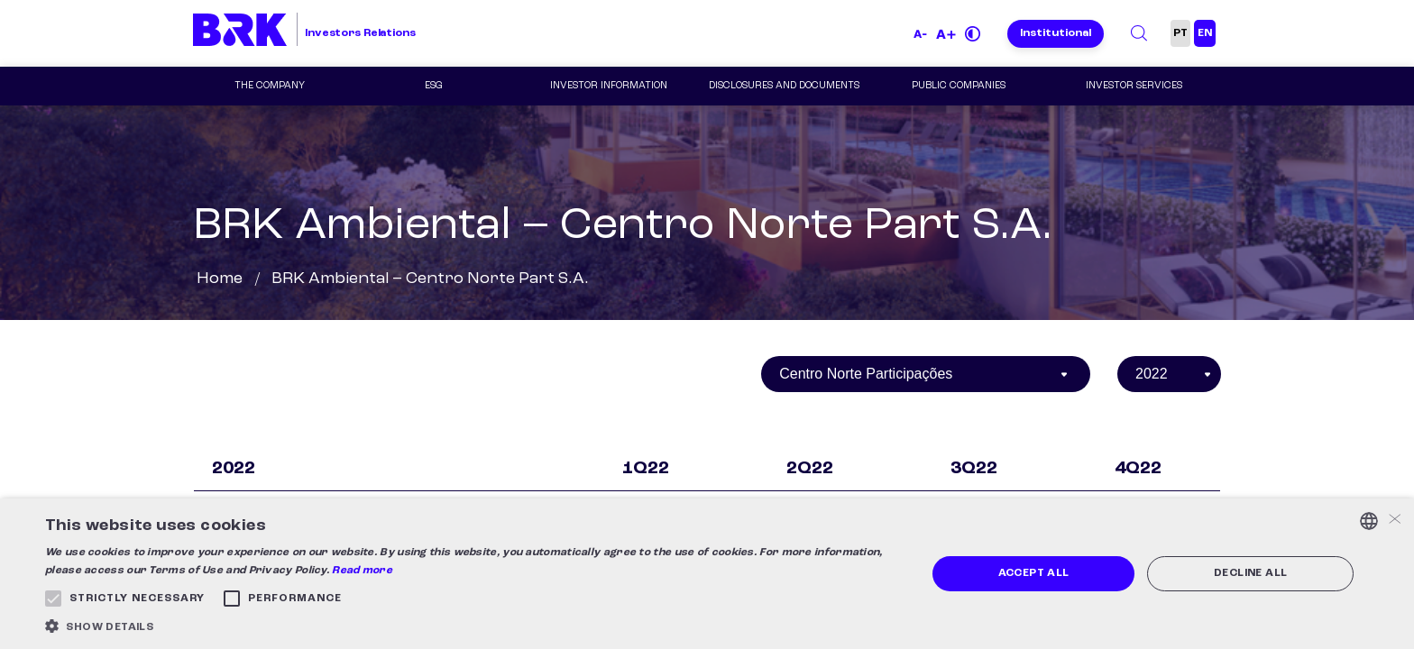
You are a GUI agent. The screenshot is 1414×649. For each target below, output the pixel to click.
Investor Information (608, 86)
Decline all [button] (1250, 573)
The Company (269, 86)
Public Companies (958, 86)
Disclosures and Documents (784, 86)
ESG (434, 86)
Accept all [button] (1034, 573)
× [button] (1393, 520)
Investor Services (1134, 86)
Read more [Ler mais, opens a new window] (362, 570)
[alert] (707, 573)
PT (1180, 33)
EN (1205, 33)
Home (220, 278)
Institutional (1055, 33)
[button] (472, 626)
